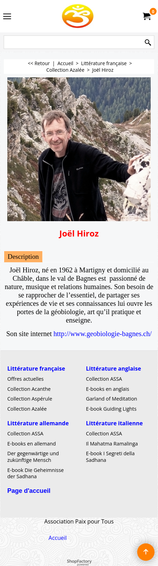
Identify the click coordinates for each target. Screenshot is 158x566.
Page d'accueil (28, 490)
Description (23, 256)
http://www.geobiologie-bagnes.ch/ (102, 334)
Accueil (58, 537)
